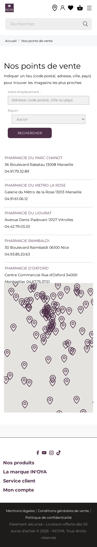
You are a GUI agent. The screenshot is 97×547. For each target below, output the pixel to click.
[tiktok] (58, 452)
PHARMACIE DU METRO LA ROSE (35, 185)
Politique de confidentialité (48, 517)
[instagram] (51, 453)
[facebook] (37, 453)
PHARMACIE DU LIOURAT (28, 213)
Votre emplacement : (24, 92)
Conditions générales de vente (63, 511)
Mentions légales (20, 511)
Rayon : (13, 110)
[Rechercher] (48, 24)
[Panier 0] (80, 8)
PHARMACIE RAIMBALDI (27, 241)
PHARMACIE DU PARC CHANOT (33, 158)
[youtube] (44, 452)
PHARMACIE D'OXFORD (27, 268)
